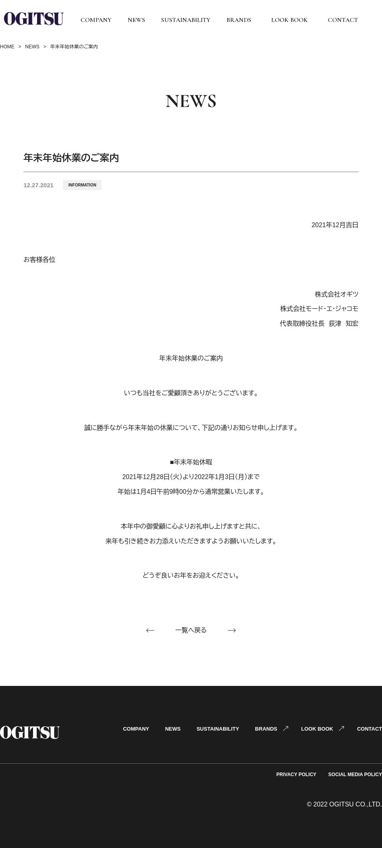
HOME (7, 47)
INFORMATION (82, 185)
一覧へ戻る (191, 630)
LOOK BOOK (289, 20)
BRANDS (238, 20)
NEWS (136, 20)
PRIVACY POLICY (296, 774)
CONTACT (343, 20)
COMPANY (96, 20)
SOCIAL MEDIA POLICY (355, 774)
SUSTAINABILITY (186, 20)
